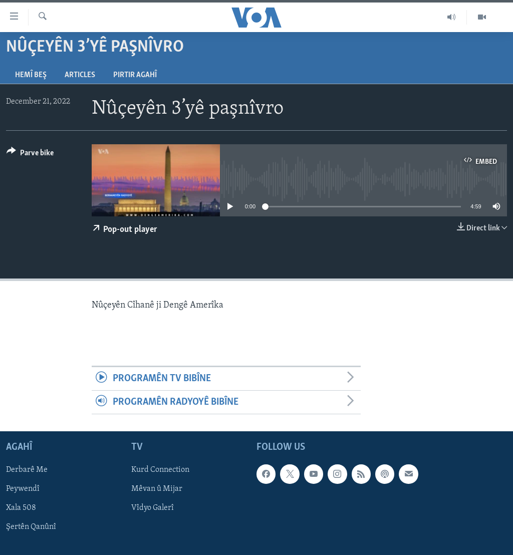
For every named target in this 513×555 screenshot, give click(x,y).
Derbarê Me (27, 470)
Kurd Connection (160, 470)
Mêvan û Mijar (156, 489)
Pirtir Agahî (135, 75)
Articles (80, 75)
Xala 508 (21, 508)
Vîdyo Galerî (152, 508)
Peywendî (23, 489)
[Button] (30, 154)
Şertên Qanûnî (31, 527)
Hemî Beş (31, 75)
